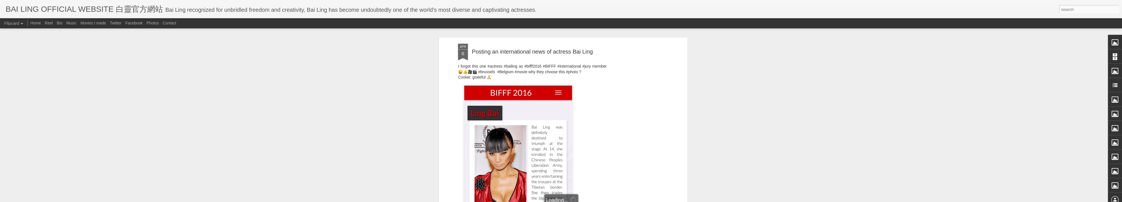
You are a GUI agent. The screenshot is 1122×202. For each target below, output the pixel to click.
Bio (59, 23)
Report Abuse (612, 198)
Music (71, 23)
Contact (169, 23)
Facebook (133, 23)
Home (35, 23)
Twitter (115, 23)
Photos (152, 23)
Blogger (595, 198)
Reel (49, 23)
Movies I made (93, 23)
